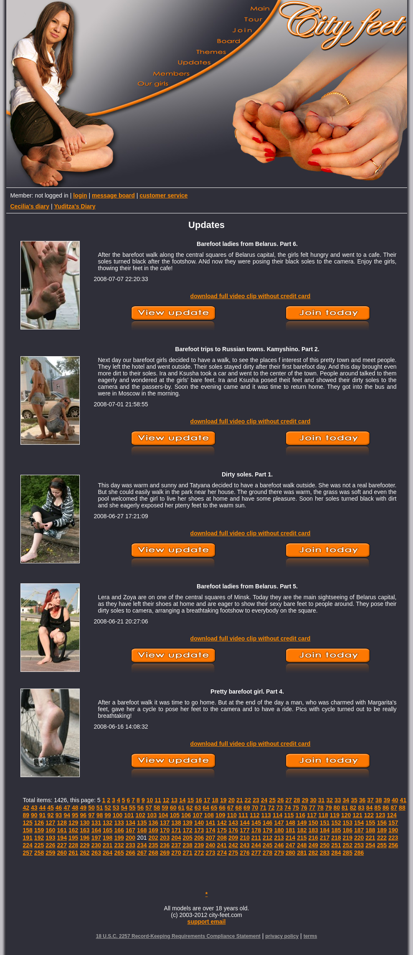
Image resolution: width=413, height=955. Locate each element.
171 (176, 830)
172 (188, 830)
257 (28, 852)
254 (370, 845)
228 (73, 845)
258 (39, 852)
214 (290, 837)
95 (75, 815)
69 (246, 807)
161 (62, 830)
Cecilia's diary (30, 206)
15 (190, 800)
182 (302, 830)
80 (336, 807)
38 (378, 800)
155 (370, 822)
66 (222, 807)
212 (267, 837)
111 (243, 815)
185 (336, 830)
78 (320, 807)
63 (198, 807)
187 (359, 830)
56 (140, 807)
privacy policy (282, 936)
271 (188, 852)
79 (328, 807)
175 (222, 830)
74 (287, 807)
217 (324, 837)
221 (370, 837)
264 (107, 852)
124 (391, 815)
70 (255, 807)
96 (83, 815)
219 (347, 837)
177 (244, 830)
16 (198, 800)
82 (353, 807)
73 (279, 807)
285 (347, 852)
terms (310, 936)
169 (153, 830)
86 (386, 807)
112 (254, 815)
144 (244, 822)
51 (99, 807)
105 (175, 815)
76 (304, 807)
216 (313, 837)
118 (323, 815)
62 (189, 807)
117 (312, 815)
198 (107, 837)
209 (233, 837)
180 (279, 830)
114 (277, 815)
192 (39, 837)
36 (362, 800)
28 (297, 800)
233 (130, 845)
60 (173, 807)
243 (244, 845)
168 (142, 830)
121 (357, 815)
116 (300, 815)
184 (324, 830)
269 (165, 852)
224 (28, 845)
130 (84, 822)
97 (91, 815)
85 (377, 807)
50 (91, 807)
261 (73, 852)
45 (50, 807)
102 (140, 815)
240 (210, 845)
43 (34, 807)
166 (119, 830)
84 (369, 807)
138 (176, 822)
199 (119, 837)
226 (50, 845)
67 (230, 807)
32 (329, 800)
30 (313, 800)
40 (395, 800)
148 (290, 822)
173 (199, 830)
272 (199, 852)
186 (347, 830)
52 (107, 807)
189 (382, 830)
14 (182, 800)
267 (142, 852)
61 (181, 807)
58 (157, 807)
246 (279, 845)
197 (96, 837)
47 (66, 807)
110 (231, 815)
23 (256, 800)
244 (256, 845)
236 (165, 845)
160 (50, 830)
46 (59, 807)
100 (117, 815)
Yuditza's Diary (75, 206)
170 (165, 830)
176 (233, 830)
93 (59, 815)
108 (209, 815)
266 (130, 852)
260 (62, 852)
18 (215, 800)
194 (62, 837)
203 (165, 837)
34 (346, 800)
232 (119, 845)
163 (84, 830)
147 (279, 822)
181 (290, 830)
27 (289, 800)
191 (28, 837)
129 (73, 822)
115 (289, 815)
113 (266, 815)
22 (248, 800)
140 (199, 822)
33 (337, 800)
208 (222, 837)
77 (312, 807)
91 (42, 815)
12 (166, 800)
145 (256, 822)
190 (393, 830)
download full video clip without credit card (250, 296)
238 (188, 845)
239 (199, 845)
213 (279, 837)
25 (272, 800)
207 (210, 837)
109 (220, 815)
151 (324, 822)
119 (335, 815)
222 (382, 837)
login (80, 195)
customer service (163, 195)
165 (107, 830)
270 (176, 852)
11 (158, 800)
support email (206, 921)
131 (96, 822)
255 (382, 845)
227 (62, 845)
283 (324, 852)
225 (39, 845)
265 (119, 852)
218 (336, 837)
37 (370, 800)
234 (142, 845)
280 (290, 852)
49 (83, 807)
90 (34, 815)
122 (369, 815)
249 (313, 845)
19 (223, 800)
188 (370, 830)
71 (263, 807)
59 (165, 807)
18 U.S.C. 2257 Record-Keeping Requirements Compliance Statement (178, 936)
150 (313, 822)
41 (403, 800)
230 (96, 845)
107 (197, 815)
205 (188, 837)
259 (50, 852)
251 (336, 845)
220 (359, 837)
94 (66, 815)
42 (26, 807)
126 (39, 822)
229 (84, 845)
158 (28, 830)
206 (199, 837)
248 (302, 845)
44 (42, 807)
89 (26, 815)
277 (256, 852)
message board (113, 195)
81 (345, 807)
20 (231, 800)
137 (165, 822)
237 (176, 845)
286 (359, 852)
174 (210, 830)
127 (50, 822)
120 (346, 815)
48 (75, 807)
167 (130, 830)
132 (107, 822)
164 (96, 830)
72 (271, 807)
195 (73, 837)
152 (336, 822)
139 (188, 822)
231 (107, 845)
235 (153, 845)
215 (302, 837)
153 (347, 822)
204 (176, 837)
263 (96, 852)
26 (280, 800)
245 (267, 845)
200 (130, 837)
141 (210, 822)
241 (222, 845)
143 (233, 822)
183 (313, 830)
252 (347, 845)
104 (163, 815)
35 (354, 800)
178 (256, 830)
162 (73, 830)
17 (207, 800)
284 (336, 852)
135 (142, 822)
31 (321, 800)
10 (150, 800)
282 (313, 852)
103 (152, 815)
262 (84, 852)
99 (107, 815)
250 (324, 845)
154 (359, 822)
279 (279, 852)
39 (386, 800)
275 (233, 852)
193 (50, 837)
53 (116, 807)
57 (148, 807)
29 (305, 800)
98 (99, 815)
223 (393, 837)
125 (28, 822)
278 (267, 852)
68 (239, 807)
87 (394, 807)
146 (267, 822)
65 (214, 807)
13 (174, 800)
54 (124, 807)
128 (62, 822)
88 (402, 807)
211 (256, 837)
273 (210, 852)
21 (239, 800)
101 (129, 815)
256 (393, 845)
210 (244, 837)
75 (296, 807)
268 (153, 852)
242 (233, 845)
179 (267, 830)
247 (290, 845)
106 (186, 815)
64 (206, 807)
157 (393, 822)
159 (39, 830)
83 (361, 807)
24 (264, 800)
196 (84, 837)
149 (302, 822)
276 (244, 852)
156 (382, 822)
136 (153, 822)
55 (132, 807)
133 (119, 822)
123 (380, 815)
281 (302, 852)
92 (50, 815)
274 (222, 852)
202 (153, 837)
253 (359, 845)
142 (222, 822)
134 (130, 822)
